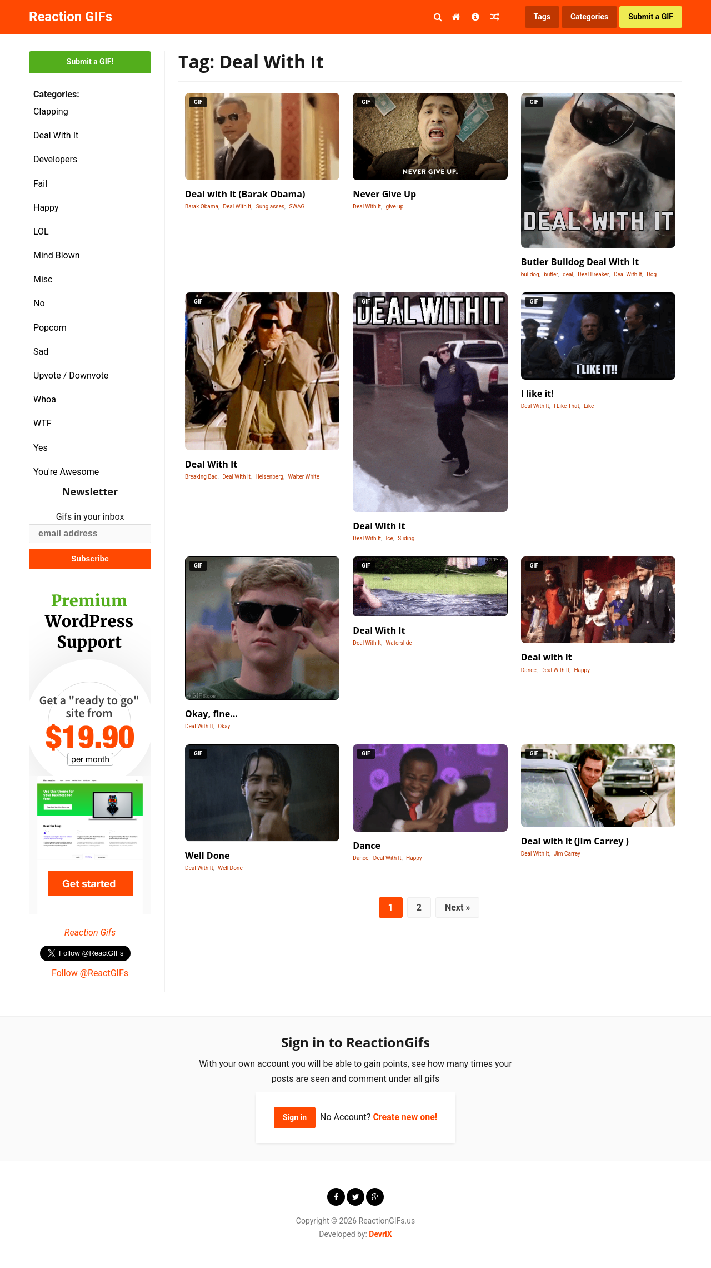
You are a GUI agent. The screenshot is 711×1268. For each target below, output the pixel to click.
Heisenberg (269, 477)
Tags (542, 16)
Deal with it (546, 657)
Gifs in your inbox (90, 516)
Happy (46, 207)
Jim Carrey (567, 854)
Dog (652, 274)
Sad (40, 351)
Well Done (207, 855)
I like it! (537, 393)
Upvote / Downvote (70, 375)
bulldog (530, 274)
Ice (389, 538)
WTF (42, 423)
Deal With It (55, 135)
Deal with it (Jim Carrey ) (575, 841)
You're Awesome (66, 471)
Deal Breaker (593, 274)
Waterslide (399, 643)
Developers (55, 159)
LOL (41, 231)
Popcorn (50, 327)
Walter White (303, 477)
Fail (40, 183)
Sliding (406, 538)
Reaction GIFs (70, 16)
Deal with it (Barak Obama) (245, 194)
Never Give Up (384, 194)
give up (395, 206)
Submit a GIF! (90, 61)
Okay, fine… (211, 714)
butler (551, 274)
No (39, 303)
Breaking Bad (201, 477)
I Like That (566, 406)
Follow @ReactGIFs (90, 973)
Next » (457, 907)
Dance (529, 670)
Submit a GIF (650, 16)
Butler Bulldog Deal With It (580, 262)
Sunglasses (270, 206)
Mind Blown (56, 255)
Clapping (50, 111)
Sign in (295, 1117)
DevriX (380, 1234)
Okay (224, 726)
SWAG (296, 206)
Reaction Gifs (90, 932)
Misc (43, 279)
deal (568, 274)
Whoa (44, 399)
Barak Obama (201, 206)
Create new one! (405, 1117)
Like (589, 406)
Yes (40, 447)
